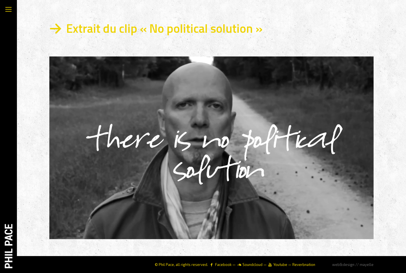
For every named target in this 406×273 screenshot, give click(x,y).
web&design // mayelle (353, 264)
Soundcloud (252, 264)
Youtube (280, 264)
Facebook (223, 264)
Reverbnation (303, 264)
